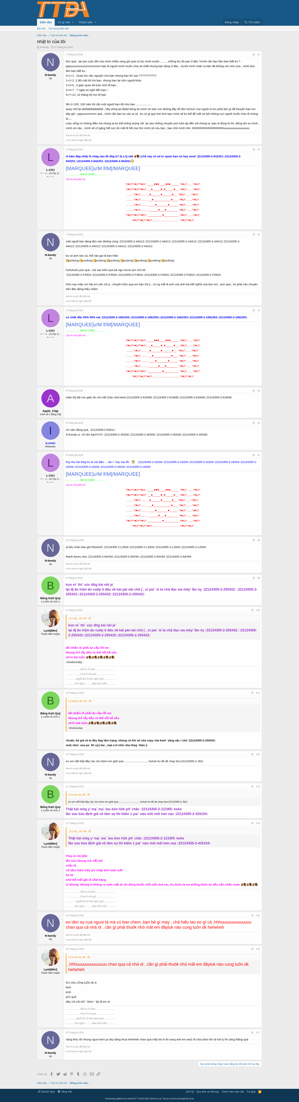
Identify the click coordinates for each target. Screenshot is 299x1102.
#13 (258, 786)
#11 (258, 693)
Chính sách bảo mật (233, 1091)
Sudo (191, 1098)
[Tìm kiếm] (252, 22)
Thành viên (85, 22)
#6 (258, 423)
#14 (258, 823)
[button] (73, 22)
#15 (258, 915)
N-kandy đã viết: (77, 794)
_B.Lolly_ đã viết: (77, 618)
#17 (258, 1032)
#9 (258, 578)
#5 (258, 390)
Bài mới (41, 28)
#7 (258, 455)
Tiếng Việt (65, 1091)
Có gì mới (64, 22)
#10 (258, 610)
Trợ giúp (251, 1091)
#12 (258, 754)
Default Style (46, 1091)
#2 (258, 149)
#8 (258, 540)
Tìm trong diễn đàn (58, 28)
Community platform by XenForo (133, 1098)
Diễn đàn (46, 22)
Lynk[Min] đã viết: (77, 701)
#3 (258, 234)
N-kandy (44, 47)
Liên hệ (190, 1091)
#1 (258, 54)
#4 (258, 310)
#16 (258, 949)
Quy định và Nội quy (208, 1091)
